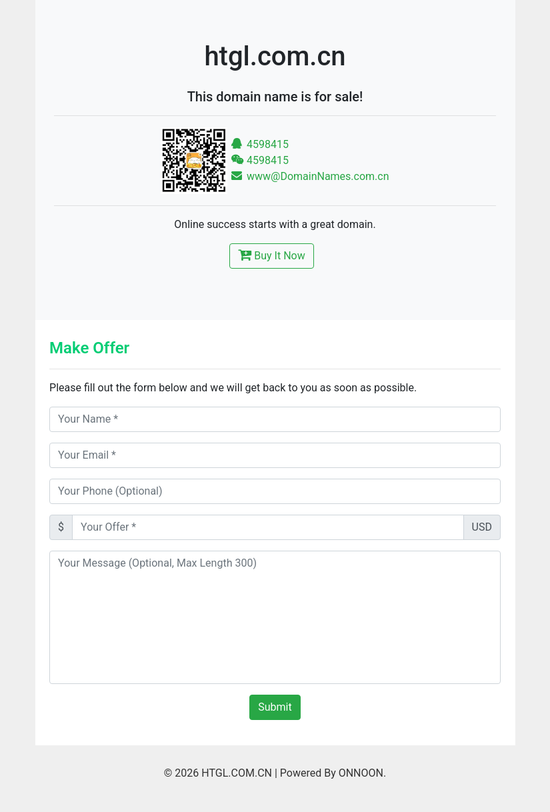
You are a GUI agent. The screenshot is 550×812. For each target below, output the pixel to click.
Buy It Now (271, 254)
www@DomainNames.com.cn (310, 176)
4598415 (259, 144)
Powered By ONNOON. (333, 773)
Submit (274, 707)
